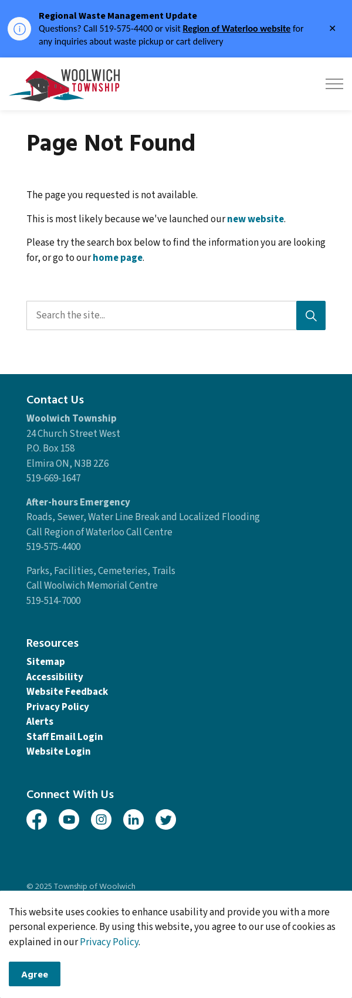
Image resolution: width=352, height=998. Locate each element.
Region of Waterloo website (236, 28)
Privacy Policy (57, 707)
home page (118, 258)
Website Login (58, 752)
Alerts (39, 722)
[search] (174, 315)
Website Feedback (67, 692)
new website (255, 219)
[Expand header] (334, 83)
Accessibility (54, 677)
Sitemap (45, 662)
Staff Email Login (64, 737)
